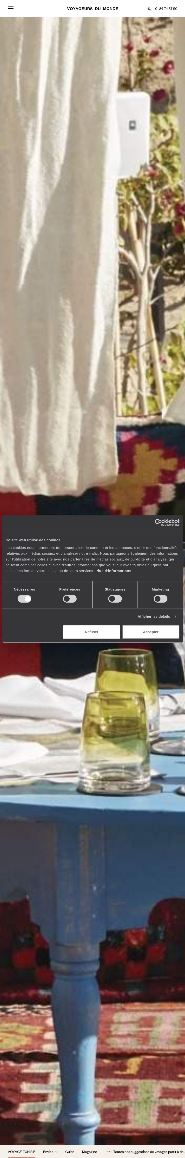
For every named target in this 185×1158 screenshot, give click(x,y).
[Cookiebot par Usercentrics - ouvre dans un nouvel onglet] (158, 522)
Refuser (91, 632)
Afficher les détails (154, 616)
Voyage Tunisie (21, 1151)
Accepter (151, 632)
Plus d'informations (113, 571)
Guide (69, 1151)
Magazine (89, 1151)
